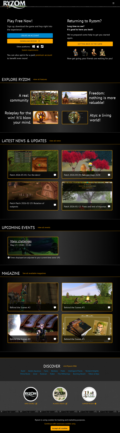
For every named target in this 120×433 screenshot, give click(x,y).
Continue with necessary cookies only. (60, 423)
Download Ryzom (30, 41)
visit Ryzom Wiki (70, 366)
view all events (44, 227)
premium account (44, 55)
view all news (55, 140)
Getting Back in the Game (90, 44)
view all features (40, 79)
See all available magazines (34, 273)
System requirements (30, 50)
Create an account (30, 35)
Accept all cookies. (60, 428)
